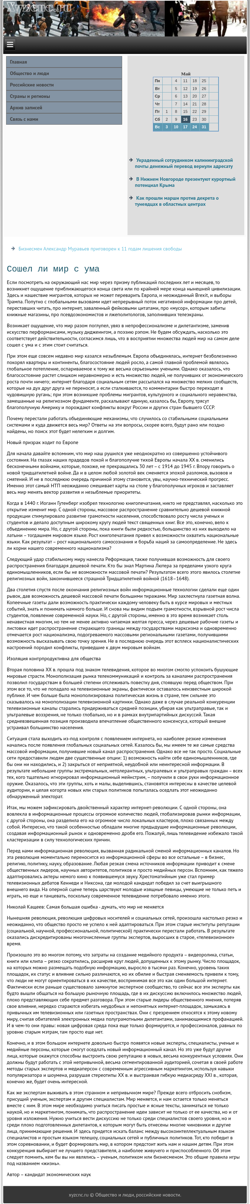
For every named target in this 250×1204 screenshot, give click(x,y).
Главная (18, 62)
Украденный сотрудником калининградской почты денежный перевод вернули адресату (184, 163)
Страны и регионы (30, 96)
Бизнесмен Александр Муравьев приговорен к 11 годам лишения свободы (100, 248)
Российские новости (32, 84)
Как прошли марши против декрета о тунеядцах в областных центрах (177, 201)
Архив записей (26, 107)
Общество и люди (29, 73)
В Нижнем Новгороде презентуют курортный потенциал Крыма (185, 182)
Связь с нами (24, 119)
